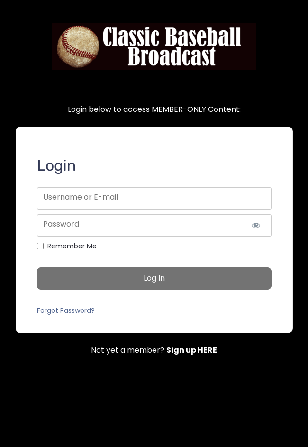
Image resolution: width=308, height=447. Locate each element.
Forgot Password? (66, 310)
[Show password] (256, 225)
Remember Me (72, 246)
